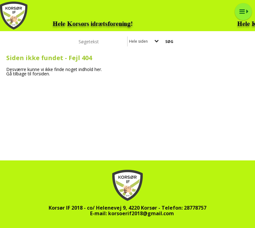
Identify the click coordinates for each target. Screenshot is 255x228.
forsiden (40, 74)
